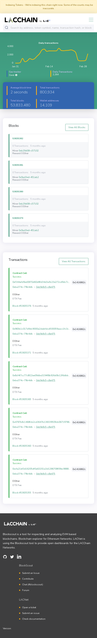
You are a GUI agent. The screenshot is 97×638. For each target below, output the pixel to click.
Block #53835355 (21, 492)
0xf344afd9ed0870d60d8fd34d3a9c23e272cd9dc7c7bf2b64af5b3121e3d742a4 (41, 282)
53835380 (17, 191)
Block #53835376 (21, 305)
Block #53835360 (21, 445)
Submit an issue (30, 613)
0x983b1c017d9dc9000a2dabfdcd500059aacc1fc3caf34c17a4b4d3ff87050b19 (41, 328)
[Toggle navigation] (90, 19)
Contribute (27, 578)
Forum (25, 590)
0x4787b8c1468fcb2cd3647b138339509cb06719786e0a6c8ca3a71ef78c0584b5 (41, 422)
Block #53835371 (21, 352)
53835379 (17, 218)
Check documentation (33, 618)
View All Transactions (73, 261)
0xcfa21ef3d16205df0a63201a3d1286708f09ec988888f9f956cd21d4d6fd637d (41, 468)
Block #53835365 (21, 399)
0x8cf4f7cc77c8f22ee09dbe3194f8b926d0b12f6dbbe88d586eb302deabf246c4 (41, 375)
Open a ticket (29, 607)
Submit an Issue (30, 573)
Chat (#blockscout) (32, 584)
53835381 (17, 164)
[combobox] (51, 28)
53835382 (17, 138)
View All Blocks (76, 127)
